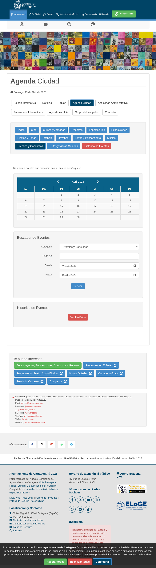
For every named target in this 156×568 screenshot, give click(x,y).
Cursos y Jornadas (54, 129)
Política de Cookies (19, 501)
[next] (97, 181)
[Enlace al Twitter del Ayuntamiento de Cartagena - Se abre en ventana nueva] (80, 499)
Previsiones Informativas (28, 112)
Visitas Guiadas (80, 373)
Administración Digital (67, 14)
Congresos (58, 381)
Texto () (47, 256)
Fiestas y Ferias (27, 137)
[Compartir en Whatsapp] (61, 444)
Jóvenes (63, 137)
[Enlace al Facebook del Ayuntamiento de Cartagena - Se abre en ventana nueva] (72, 499)
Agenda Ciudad (82, 102)
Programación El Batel (101, 365)
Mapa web (15, 497)
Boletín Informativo (25, 102)
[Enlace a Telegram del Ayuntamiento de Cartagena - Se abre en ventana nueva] (80, 509)
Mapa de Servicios (21, 527)
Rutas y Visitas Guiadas (64, 146)
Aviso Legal (28, 497)
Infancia (47, 137)
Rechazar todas (80, 561)
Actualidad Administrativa (113, 102)
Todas (21, 129)
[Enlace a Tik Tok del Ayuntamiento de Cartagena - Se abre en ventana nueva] (88, 509)
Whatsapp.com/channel (35, 423)
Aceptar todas (55, 561)
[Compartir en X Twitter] (42, 444)
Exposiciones (119, 129)
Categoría (46, 246)
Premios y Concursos (30, 146)
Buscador (104, 14)
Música (111, 137)
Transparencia (89, 14)
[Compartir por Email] (52, 444)
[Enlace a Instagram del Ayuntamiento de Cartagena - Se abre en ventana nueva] (96, 499)
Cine (34, 129)
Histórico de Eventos (96, 146)
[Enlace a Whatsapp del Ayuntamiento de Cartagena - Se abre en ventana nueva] (72, 509)
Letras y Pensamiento (88, 137)
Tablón (62, 102)
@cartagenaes (28, 419)
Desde (48, 265)
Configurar (102, 561)
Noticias (47, 102)
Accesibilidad (37, 501)
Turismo (48, 14)
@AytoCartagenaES (26, 410)
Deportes (77, 129)
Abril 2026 (78, 181)
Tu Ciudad (34, 14)
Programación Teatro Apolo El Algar (40, 373)
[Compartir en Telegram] (71, 444)
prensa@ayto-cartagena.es (32, 403)
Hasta (49, 274)
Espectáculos (97, 129)
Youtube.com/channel (33, 416)
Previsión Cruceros (30, 381)
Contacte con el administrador (28, 520)
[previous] (58, 181)
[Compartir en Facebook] (32, 444)
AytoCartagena (31, 413)
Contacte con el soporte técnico (29, 523)
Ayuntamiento (18, 14)
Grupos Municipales (86, 112)
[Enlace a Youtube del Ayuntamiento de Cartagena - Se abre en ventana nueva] (88, 499)
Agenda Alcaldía (58, 112)
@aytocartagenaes (33, 406)
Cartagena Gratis (110, 373)
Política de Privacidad (46, 497)
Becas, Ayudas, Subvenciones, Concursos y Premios (48, 365)
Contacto (110, 112)
